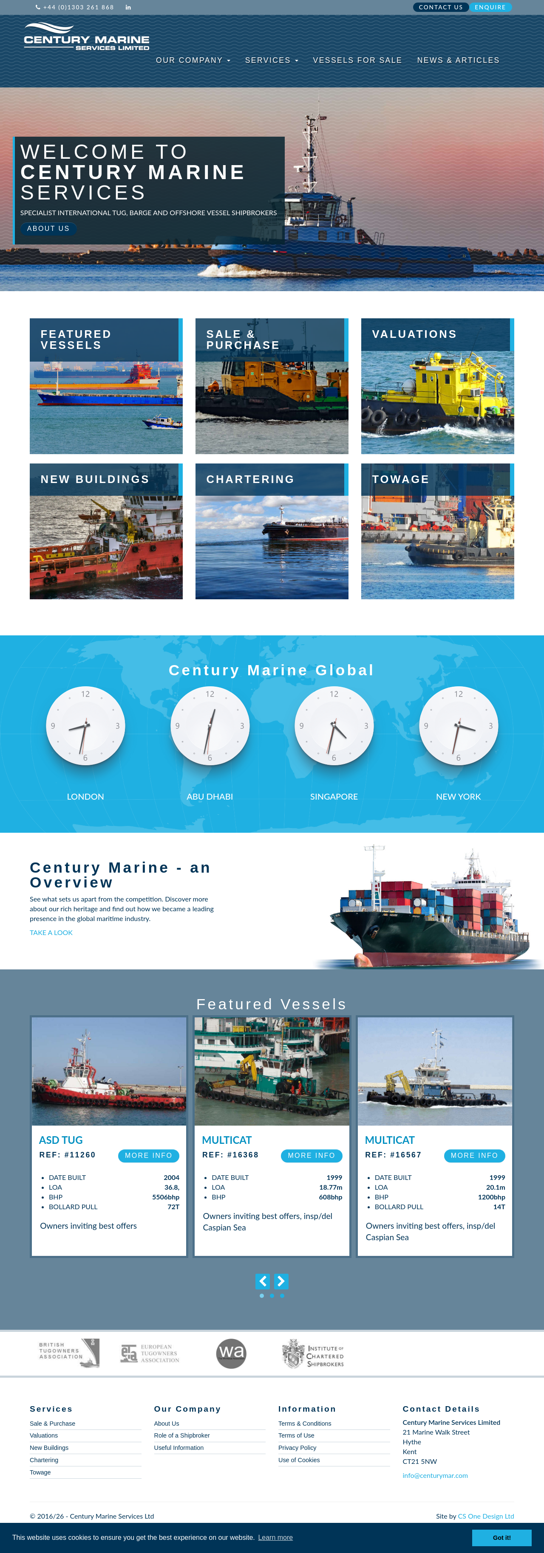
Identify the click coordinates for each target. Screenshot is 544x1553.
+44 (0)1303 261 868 (75, 7)
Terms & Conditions (305, 1423)
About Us (48, 228)
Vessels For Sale (358, 60)
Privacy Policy (297, 1447)
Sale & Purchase (52, 1423)
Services (271, 60)
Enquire (490, 7)
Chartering (44, 1460)
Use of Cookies (299, 1460)
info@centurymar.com (435, 1475)
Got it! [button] (502, 1537)
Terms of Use (296, 1435)
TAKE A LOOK (51, 932)
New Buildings (49, 1447)
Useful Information (179, 1447)
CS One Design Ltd (486, 1516)
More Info (149, 1155)
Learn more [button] (275, 1537)
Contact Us (441, 7)
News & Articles (458, 60)
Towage (40, 1472)
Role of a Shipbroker (182, 1435)
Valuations (44, 1435)
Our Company (193, 60)
